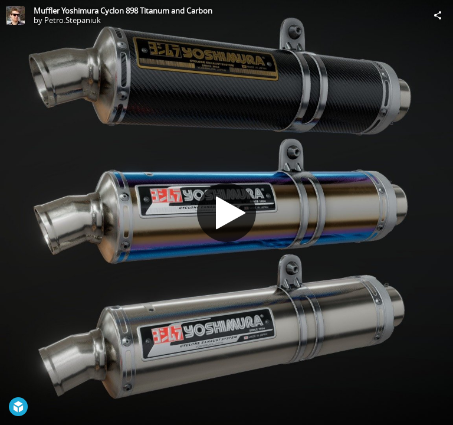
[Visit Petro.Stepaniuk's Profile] (15, 15)
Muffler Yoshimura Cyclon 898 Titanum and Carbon (123, 10)
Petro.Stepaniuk (72, 20)
